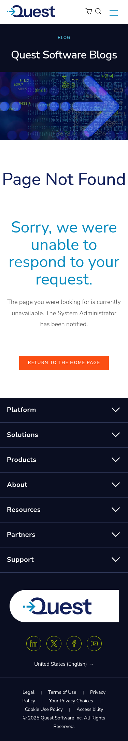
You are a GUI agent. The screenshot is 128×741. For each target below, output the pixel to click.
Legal (28, 692)
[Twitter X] (53, 643)
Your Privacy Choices (71, 701)
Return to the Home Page (64, 363)
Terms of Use (62, 692)
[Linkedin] (33, 643)
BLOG (64, 37)
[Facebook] (74, 643)
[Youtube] (94, 643)
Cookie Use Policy (44, 709)
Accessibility (89, 709)
